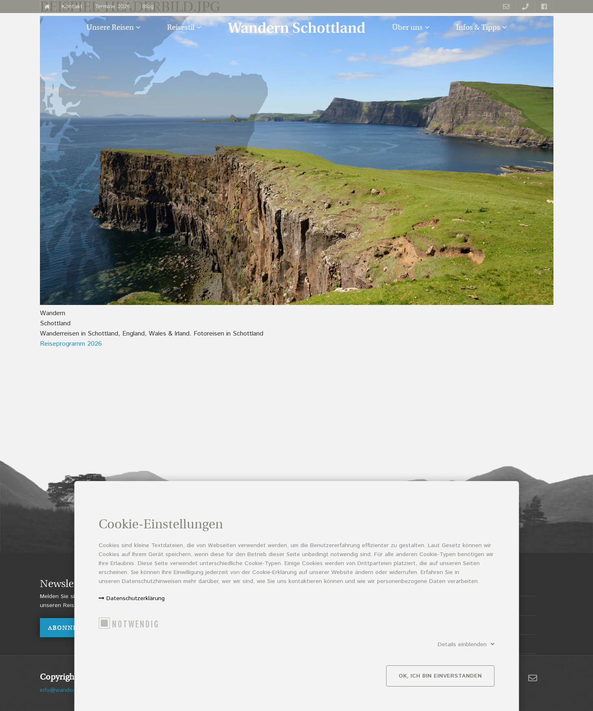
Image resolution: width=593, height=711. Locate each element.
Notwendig (135, 629)
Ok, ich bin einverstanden (440, 680)
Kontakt (72, 6)
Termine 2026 (112, 6)
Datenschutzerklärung (135, 603)
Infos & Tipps (478, 28)
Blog (148, 6)
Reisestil (180, 28)
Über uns (407, 28)
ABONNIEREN (71, 628)
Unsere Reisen (110, 28)
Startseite (47, 6)
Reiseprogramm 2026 (71, 344)
